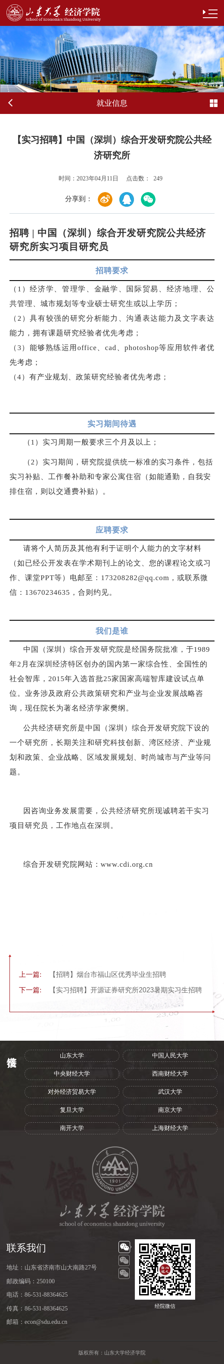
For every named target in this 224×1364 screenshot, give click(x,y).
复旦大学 (72, 1110)
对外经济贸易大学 (72, 1092)
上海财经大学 (170, 1128)
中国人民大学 (170, 1055)
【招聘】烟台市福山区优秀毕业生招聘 (92, 974)
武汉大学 (170, 1092)
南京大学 (170, 1110)
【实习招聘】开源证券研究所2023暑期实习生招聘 (110, 990)
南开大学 (72, 1128)
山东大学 (72, 1055)
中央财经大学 (72, 1073)
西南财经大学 (170, 1073)
